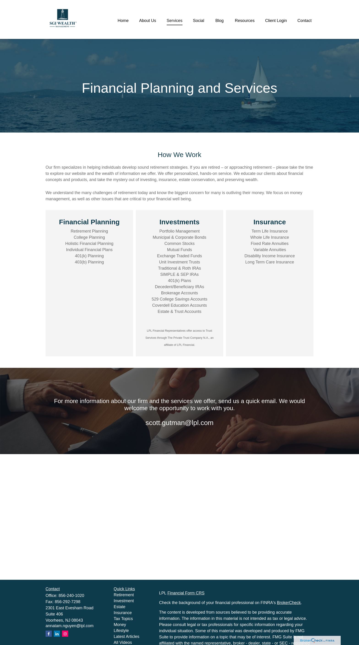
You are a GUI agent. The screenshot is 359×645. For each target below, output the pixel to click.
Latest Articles (126, 636)
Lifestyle (121, 630)
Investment (124, 601)
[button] (123, 20)
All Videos (123, 642)
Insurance (123, 612)
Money (120, 624)
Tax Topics (123, 618)
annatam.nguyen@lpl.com (69, 625)
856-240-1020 (71, 595)
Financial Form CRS (185, 593)
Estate (119, 606)
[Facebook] (49, 634)
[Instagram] (65, 634)
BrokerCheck (289, 602)
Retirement (124, 595)
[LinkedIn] (57, 634)
